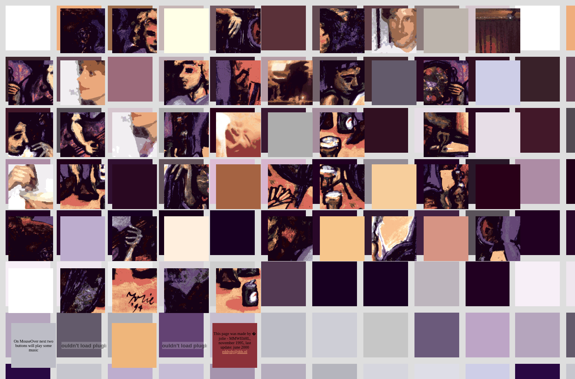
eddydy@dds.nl (235, 351)
